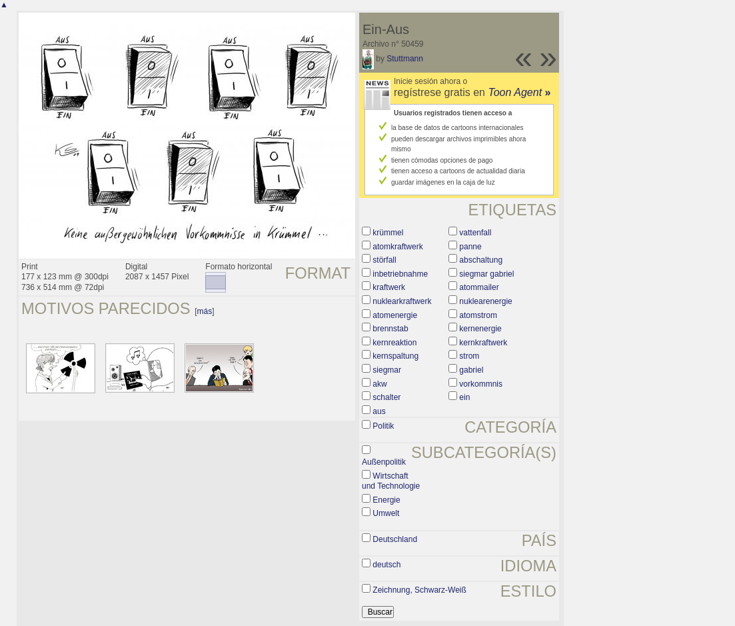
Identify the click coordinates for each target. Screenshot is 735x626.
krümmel (387, 232)
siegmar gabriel (486, 274)
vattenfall (475, 232)
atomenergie (394, 315)
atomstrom (478, 315)
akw (379, 384)
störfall (384, 260)
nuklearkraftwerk (401, 301)
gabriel (471, 370)
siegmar (386, 370)
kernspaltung (395, 356)
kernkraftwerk (483, 342)
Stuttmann (404, 58)
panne (470, 246)
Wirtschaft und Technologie (391, 481)
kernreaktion (394, 342)
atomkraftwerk (397, 246)
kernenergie (480, 328)
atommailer (478, 287)
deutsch (386, 564)
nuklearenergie (485, 301)
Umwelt (385, 513)
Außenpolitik (384, 462)
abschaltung (480, 260)
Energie (386, 500)
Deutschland (394, 539)
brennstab (390, 328)
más (205, 311)
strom (469, 356)
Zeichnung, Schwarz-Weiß (419, 590)
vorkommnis (480, 384)
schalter (386, 397)
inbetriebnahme (400, 274)
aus (378, 411)
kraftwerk (388, 287)
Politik (383, 426)
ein (464, 397)
